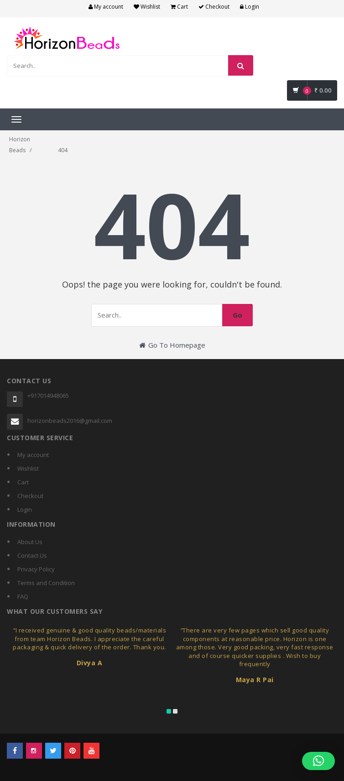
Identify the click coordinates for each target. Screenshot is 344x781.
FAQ (22, 596)
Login (249, 6)
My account (106, 6)
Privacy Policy (36, 569)
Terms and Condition (46, 583)
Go (237, 314)
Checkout (213, 6)
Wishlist (147, 6)
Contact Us (32, 555)
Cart (179, 6)
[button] (318, 761)
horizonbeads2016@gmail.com (69, 420)
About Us (29, 542)
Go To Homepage (172, 344)
